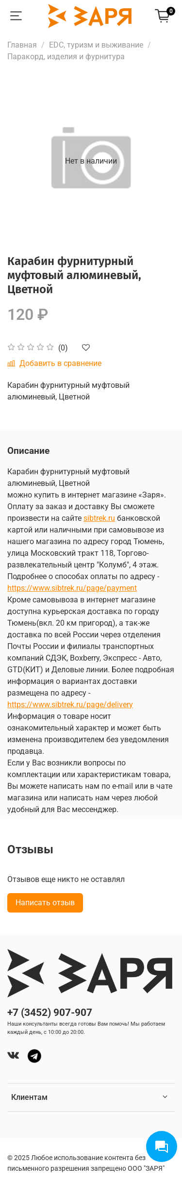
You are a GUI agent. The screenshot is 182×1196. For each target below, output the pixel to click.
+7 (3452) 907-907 (49, 1012)
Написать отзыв (45, 902)
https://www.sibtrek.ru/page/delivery (70, 704)
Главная (22, 45)
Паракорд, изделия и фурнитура (66, 56)
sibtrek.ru (99, 518)
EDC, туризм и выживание (96, 45)
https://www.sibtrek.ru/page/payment (72, 588)
